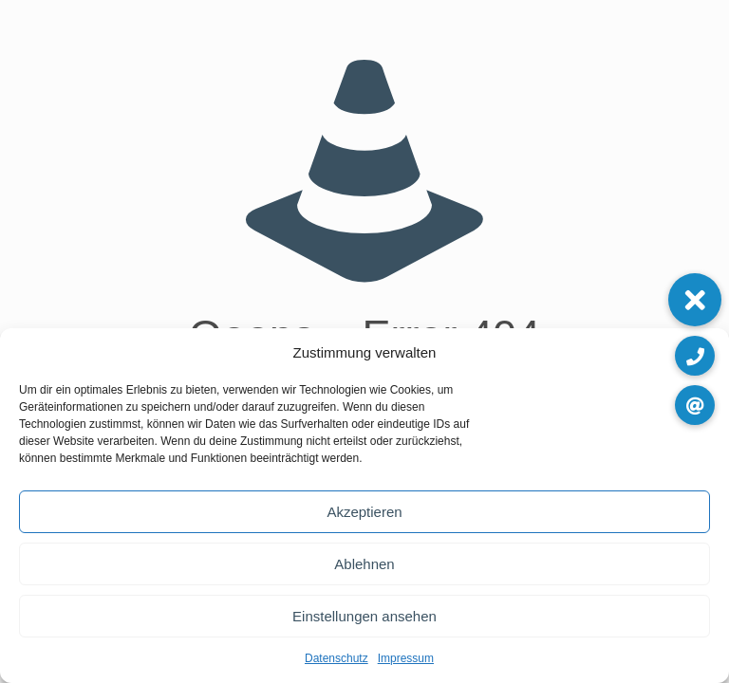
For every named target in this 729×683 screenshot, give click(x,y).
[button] (694, 299)
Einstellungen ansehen (364, 616)
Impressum (406, 658)
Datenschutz (336, 658)
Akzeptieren (364, 512)
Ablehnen (364, 564)
